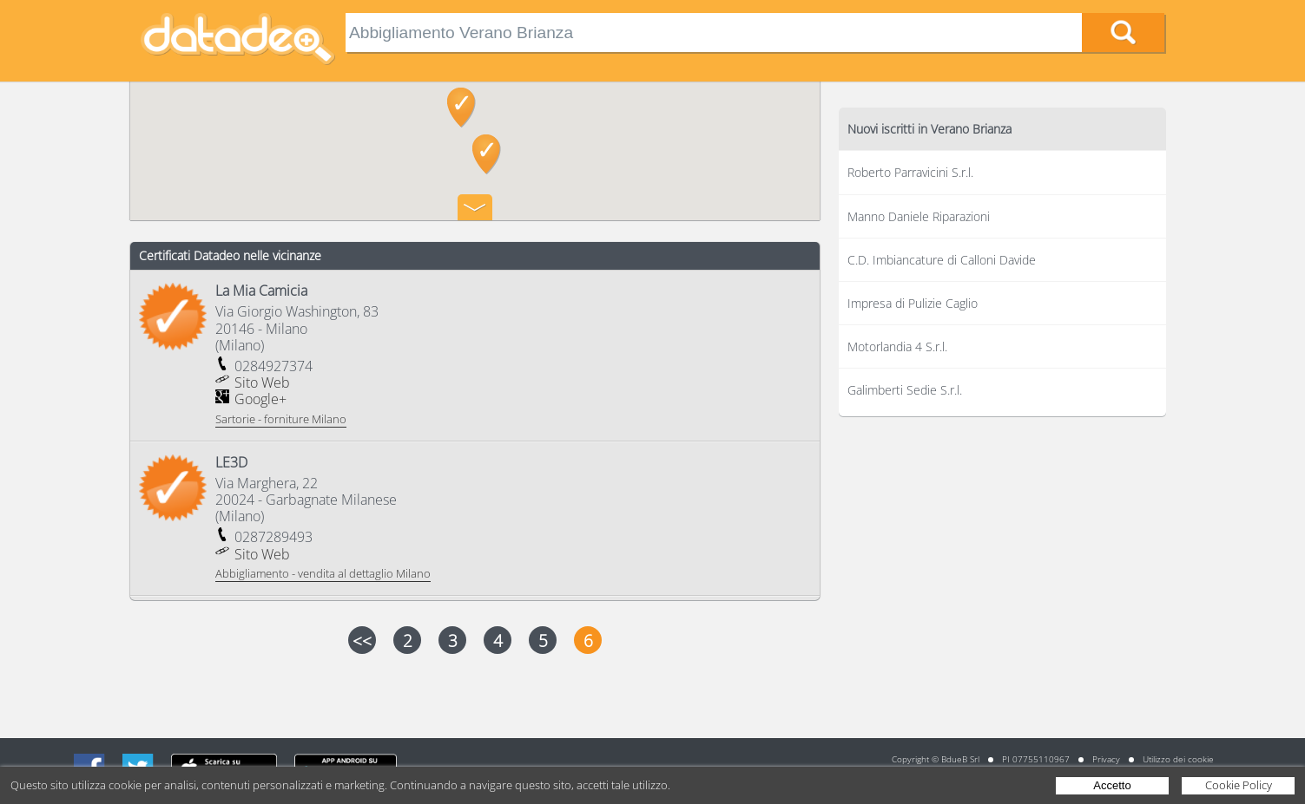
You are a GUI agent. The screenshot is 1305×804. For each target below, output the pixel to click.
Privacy (1106, 759)
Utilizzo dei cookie (1178, 759)
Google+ (260, 399)
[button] (486, 154)
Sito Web (262, 382)
